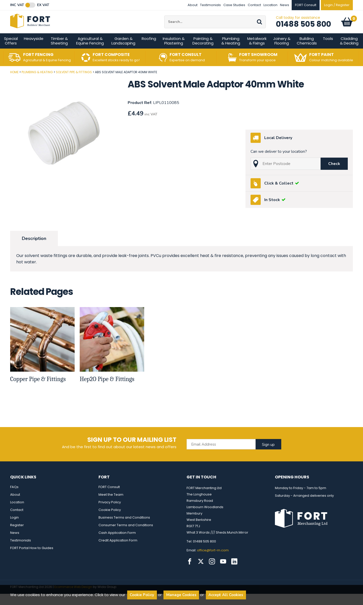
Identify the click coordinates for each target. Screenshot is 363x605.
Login (14, 528)
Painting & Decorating (202, 52)
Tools (328, 49)
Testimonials (210, 5)
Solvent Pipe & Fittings (74, 83)
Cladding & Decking (349, 52)
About (192, 5)
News (284, 5)
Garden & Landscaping (123, 52)
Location (270, 5)
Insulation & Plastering (174, 52)
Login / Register (337, 5)
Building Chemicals (307, 52)
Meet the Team (110, 505)
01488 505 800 (303, 29)
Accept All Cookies (225, 594)
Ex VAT (43, 5)
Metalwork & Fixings (257, 52)
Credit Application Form (117, 551)
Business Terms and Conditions (124, 528)
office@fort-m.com (213, 561)
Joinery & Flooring (281, 52)
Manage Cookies (181, 594)
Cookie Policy (109, 521)
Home (14, 83)
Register (17, 536)
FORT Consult (109, 498)
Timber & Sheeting (59, 52)
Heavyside (33, 49)
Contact (254, 5)
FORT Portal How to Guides (31, 559)
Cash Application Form (117, 543)
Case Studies (234, 5)
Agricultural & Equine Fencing (90, 52)
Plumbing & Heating (230, 52)
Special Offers (11, 52)
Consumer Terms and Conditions (125, 536)
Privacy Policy (109, 513)
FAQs (14, 498)
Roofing (149, 49)
